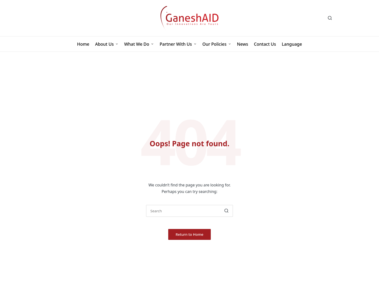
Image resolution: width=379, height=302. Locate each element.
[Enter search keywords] (189, 211)
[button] (226, 211)
